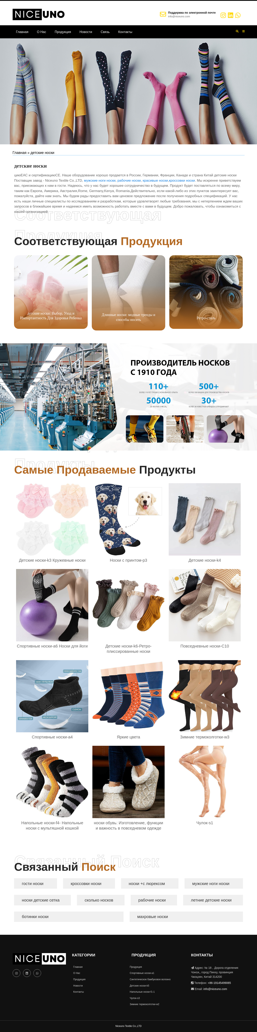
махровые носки (152, 916)
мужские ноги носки (100, 180)
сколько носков (99, 900)
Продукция (63, 32)
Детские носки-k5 (139, 985)
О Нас (41, 32)
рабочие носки (129, 180)
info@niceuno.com (179, 16)
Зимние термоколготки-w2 (144, 1004)
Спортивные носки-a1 (141, 973)
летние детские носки (211, 900)
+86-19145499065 (219, 982)
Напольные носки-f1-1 (142, 991)
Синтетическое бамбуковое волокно (150, 979)
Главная (22, 32)
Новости (86, 32)
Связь (105, 32)
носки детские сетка (40, 900)
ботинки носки (35, 916)
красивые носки (155, 180)
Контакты (125, 32)
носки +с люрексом (147, 883)
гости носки (32, 883)
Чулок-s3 (134, 998)
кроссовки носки (182, 180)
